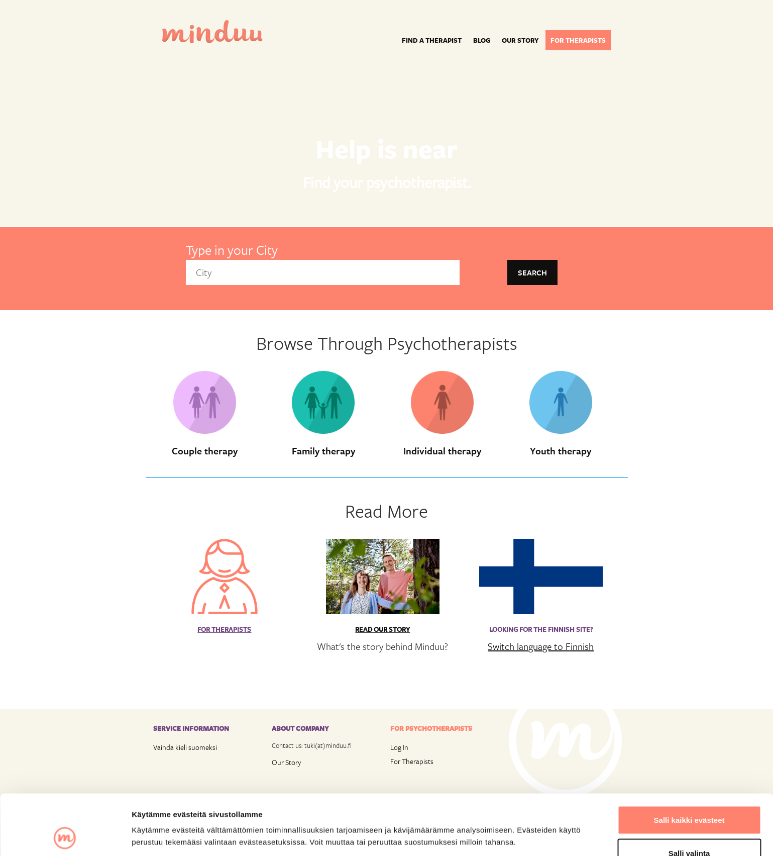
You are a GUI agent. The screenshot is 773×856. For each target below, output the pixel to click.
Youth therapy (560, 450)
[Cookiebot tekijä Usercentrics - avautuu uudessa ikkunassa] (65, 836)
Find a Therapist (432, 40)
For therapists (578, 40)
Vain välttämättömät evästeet (689, 829)
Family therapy (323, 450)
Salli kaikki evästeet (689, 763)
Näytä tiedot (537, 818)
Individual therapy (442, 450)
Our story (520, 40)
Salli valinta (689, 796)
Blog (481, 40)
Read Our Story (382, 629)
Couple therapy (205, 450)
